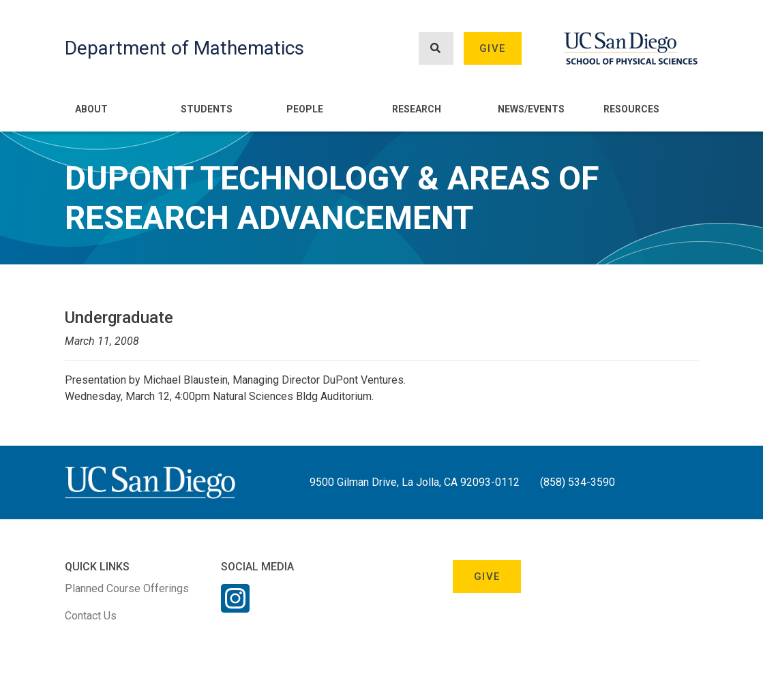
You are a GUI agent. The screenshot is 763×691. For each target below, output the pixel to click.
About (91, 109)
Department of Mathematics (184, 48)
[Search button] (436, 48)
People (304, 109)
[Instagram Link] (235, 607)
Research (416, 109)
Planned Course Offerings (127, 588)
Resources (631, 109)
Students (207, 109)
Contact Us (91, 615)
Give (492, 48)
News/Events (531, 109)
